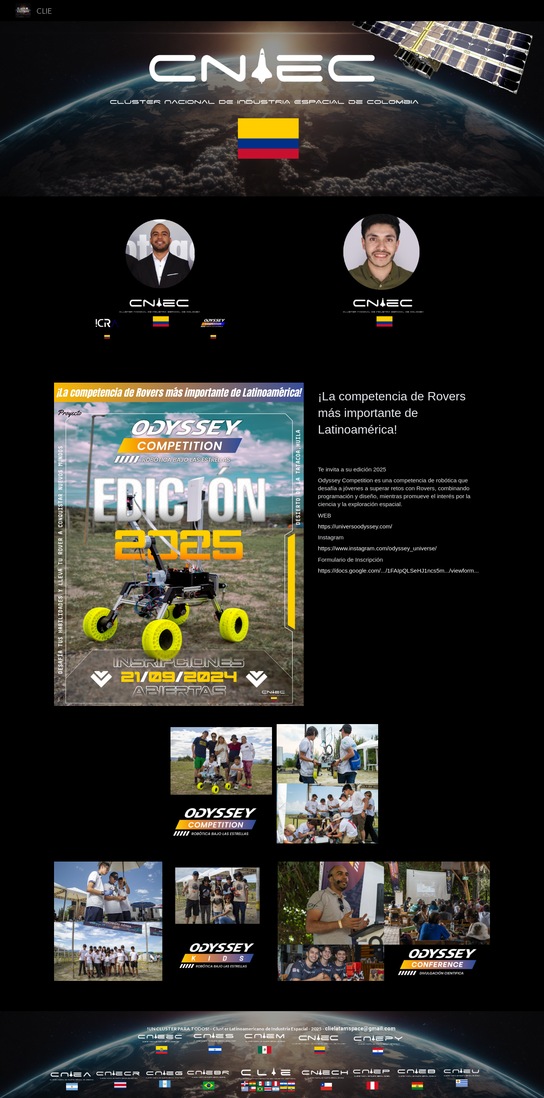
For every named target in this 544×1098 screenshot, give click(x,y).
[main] (402, 416)
